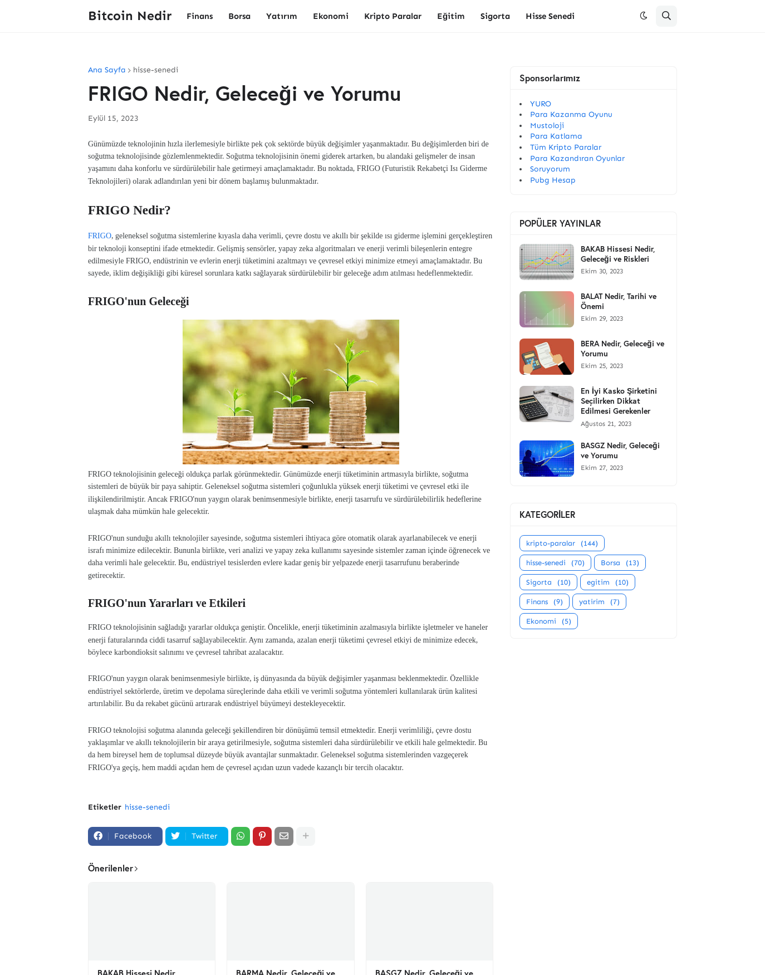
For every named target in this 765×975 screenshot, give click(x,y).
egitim (608, 582)
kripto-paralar (562, 543)
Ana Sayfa (107, 70)
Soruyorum (550, 169)
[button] (643, 16)
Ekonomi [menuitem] (331, 16)
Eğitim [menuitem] (451, 16)
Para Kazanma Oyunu (571, 114)
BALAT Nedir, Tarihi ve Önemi (618, 301)
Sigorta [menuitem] (495, 16)
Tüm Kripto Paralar (565, 147)
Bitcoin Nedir (129, 15)
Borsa (620, 562)
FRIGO (99, 236)
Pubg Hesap (553, 180)
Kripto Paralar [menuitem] (392, 16)
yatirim (599, 601)
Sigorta (548, 582)
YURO (540, 104)
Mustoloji (547, 125)
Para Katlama (556, 136)
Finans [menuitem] (200, 16)
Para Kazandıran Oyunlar (577, 158)
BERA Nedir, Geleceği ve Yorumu (622, 349)
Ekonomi (548, 621)
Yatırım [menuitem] (281, 16)
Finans (544, 601)
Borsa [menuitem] (239, 16)
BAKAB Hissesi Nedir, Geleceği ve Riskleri (618, 254)
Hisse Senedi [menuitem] (550, 16)
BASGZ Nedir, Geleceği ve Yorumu (620, 450)
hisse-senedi (155, 70)
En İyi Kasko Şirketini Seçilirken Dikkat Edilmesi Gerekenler (619, 401)
